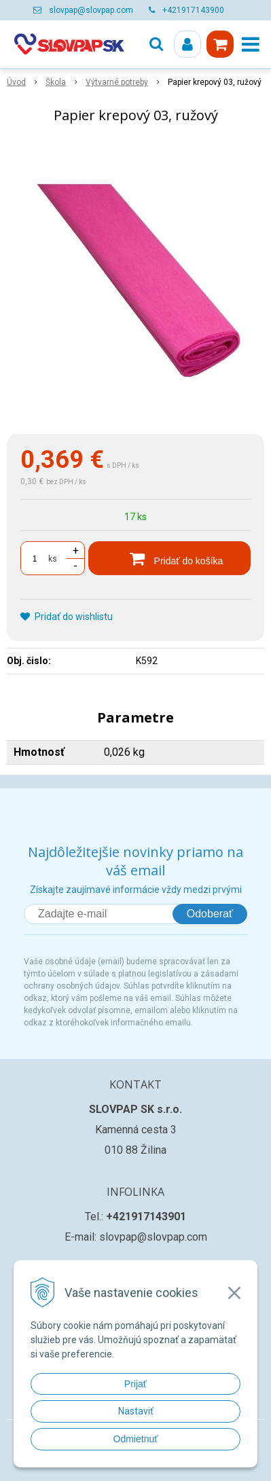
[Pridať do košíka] (169, 558)
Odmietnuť (135, 1438)
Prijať (135, 1383)
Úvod (16, 82)
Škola (56, 82)
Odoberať (210, 913)
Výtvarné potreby (117, 82)
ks (52, 559)
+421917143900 (193, 10)
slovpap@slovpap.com (91, 10)
